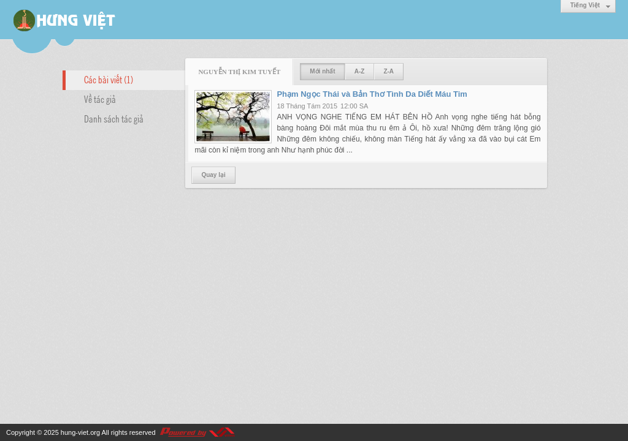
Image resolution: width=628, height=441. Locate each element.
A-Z (359, 71)
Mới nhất (322, 71)
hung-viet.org (80, 432)
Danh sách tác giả (114, 118)
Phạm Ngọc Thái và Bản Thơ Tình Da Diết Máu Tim (372, 94)
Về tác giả (100, 98)
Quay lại (213, 175)
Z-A (388, 71)
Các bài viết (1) (108, 79)
